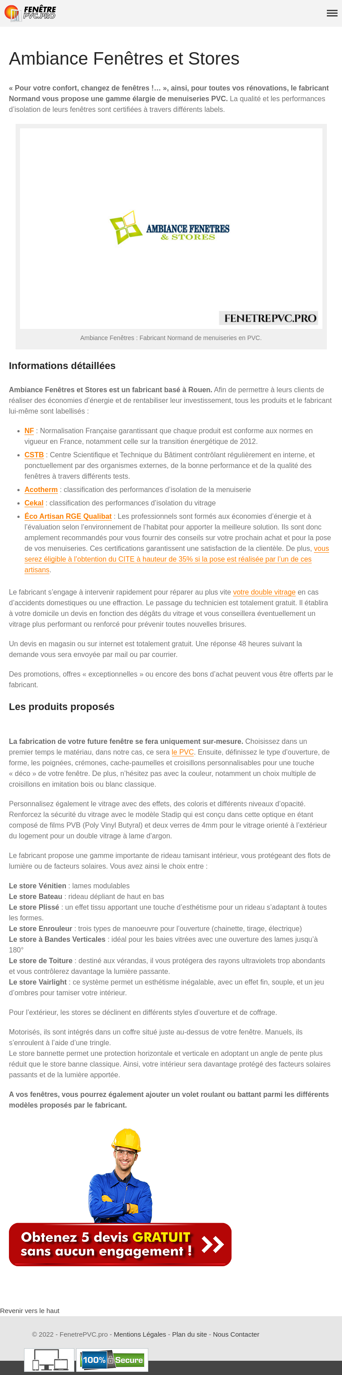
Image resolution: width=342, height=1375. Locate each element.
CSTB (34, 455)
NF (29, 431)
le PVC (183, 752)
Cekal (34, 503)
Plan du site (189, 1334)
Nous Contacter (236, 1334)
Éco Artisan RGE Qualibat (68, 516)
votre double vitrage (264, 592)
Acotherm (41, 489)
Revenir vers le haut (29, 1310)
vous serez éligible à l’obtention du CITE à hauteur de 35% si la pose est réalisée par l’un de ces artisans (176, 559)
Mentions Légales (140, 1334)
